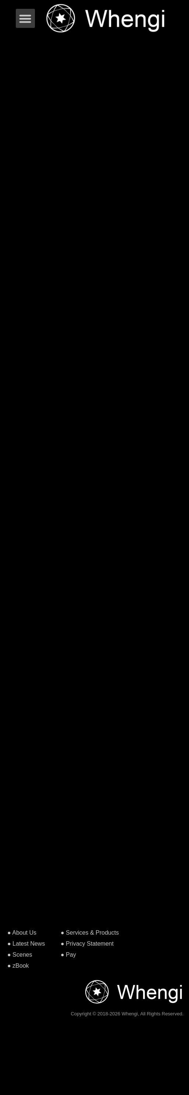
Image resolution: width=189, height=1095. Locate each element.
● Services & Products (90, 933)
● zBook (18, 966)
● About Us (21, 933)
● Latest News (26, 944)
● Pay (68, 955)
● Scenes (19, 955)
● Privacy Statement (87, 944)
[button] (25, 18)
